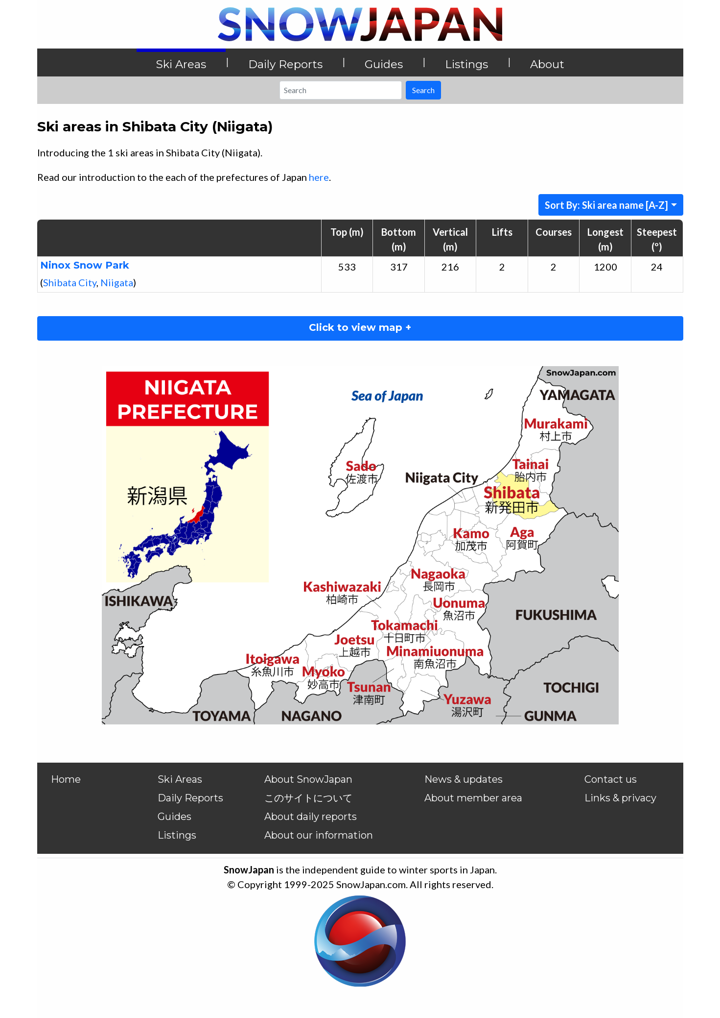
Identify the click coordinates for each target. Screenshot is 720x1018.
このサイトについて (308, 798)
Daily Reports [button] (285, 64)
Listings (177, 835)
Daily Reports (190, 798)
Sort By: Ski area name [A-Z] (606, 205)
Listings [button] (466, 64)
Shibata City (69, 282)
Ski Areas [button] (181, 64)
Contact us (610, 779)
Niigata (116, 282)
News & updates (463, 779)
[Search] (340, 90)
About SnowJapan (308, 779)
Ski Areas (180, 779)
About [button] (547, 64)
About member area (473, 798)
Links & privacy (620, 798)
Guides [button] (384, 64)
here (319, 177)
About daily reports (310, 816)
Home (66, 779)
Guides (174, 816)
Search (423, 90)
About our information (318, 835)
